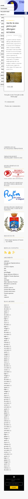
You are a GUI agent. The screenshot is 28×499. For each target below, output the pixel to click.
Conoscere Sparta (9, 266)
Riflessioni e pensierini (10, 283)
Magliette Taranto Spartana (11, 276)
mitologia (6, 280)
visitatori (6, 297)
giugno (6, 360)
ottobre (6, 356)
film (5, 268)
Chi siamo (4, 8)
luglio (5, 318)
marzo (5, 305)
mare (5, 278)
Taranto (6, 285)
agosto (6, 311)
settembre (7, 350)
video (5, 295)
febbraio (6, 307)
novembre (7, 334)
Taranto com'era (8, 287)
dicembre (6, 309)
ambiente (6, 261)
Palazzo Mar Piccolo (5, 13)
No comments (10, 20)
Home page (14, 96)
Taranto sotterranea (9, 291)
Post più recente (9, 95)
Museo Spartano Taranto (10, 282)
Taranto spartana (8, 293)
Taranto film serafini (9, 289)
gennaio (6, 344)
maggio (6, 328)
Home (2, 5)
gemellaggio (7, 272)
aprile (5, 313)
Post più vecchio (19, 95)
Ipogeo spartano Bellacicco (11, 274)
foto (5, 270)
